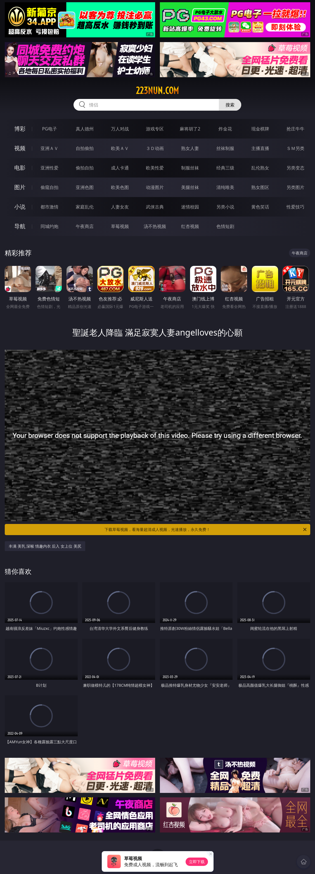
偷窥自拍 (49, 187)
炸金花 (225, 129)
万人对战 (120, 129)
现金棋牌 (260, 129)
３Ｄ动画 (155, 148)
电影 (19, 167)
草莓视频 (120, 226)
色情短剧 (225, 226)
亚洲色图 (85, 187)
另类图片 (295, 187)
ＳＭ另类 (295, 148)
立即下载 (197, 861)
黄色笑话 (260, 207)
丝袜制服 (225, 148)
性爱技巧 (295, 207)
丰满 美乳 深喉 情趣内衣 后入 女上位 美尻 (45, 546)
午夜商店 (85, 226)
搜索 (230, 105)
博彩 (19, 128)
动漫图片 (155, 187)
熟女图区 (260, 187)
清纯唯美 (225, 187)
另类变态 (295, 168)
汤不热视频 (155, 226)
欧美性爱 (155, 168)
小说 (19, 206)
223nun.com (157, 90)
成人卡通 (120, 168)
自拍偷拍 (85, 148)
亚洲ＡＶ (49, 148)
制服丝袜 (190, 168)
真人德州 (85, 129)
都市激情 (49, 207)
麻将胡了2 (190, 129)
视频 (19, 148)
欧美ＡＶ (120, 148)
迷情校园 (190, 207)
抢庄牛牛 (295, 129)
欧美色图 (120, 187)
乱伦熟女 (260, 168)
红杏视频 (190, 226)
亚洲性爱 (49, 168)
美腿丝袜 (190, 187)
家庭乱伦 (85, 207)
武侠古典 (155, 207)
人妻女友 (120, 207)
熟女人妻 (190, 148)
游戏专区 (155, 129)
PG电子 (49, 129)
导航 (19, 226)
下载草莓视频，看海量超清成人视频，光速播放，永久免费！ (206, 529)
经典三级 (225, 168)
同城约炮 (49, 226)
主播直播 (260, 148)
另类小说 (225, 207)
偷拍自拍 (85, 168)
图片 (19, 187)
